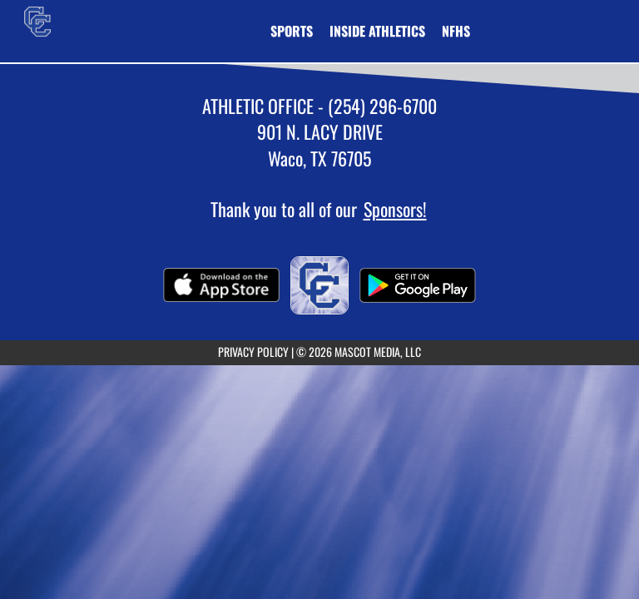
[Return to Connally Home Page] (37, 21)
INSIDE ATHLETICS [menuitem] (377, 31)
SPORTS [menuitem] (291, 31)
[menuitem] (455, 31)
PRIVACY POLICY (253, 351)
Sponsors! (395, 209)
